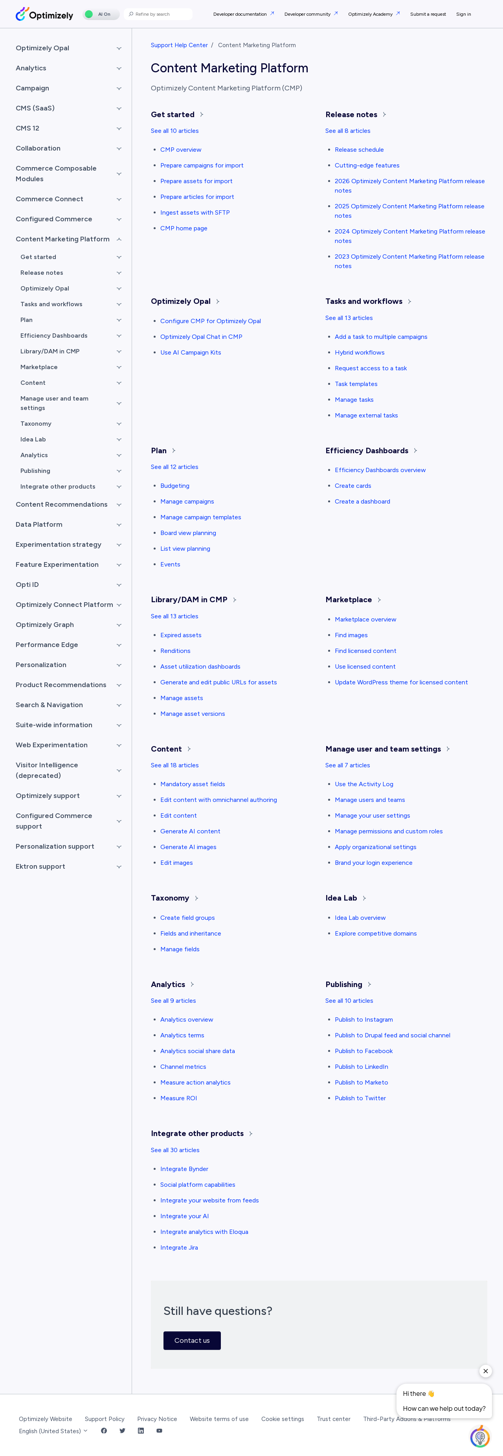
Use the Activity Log (364, 784)
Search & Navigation (49, 704)
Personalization (41, 664)
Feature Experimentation (57, 564)
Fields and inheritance (190, 933)
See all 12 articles (174, 467)
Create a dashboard (362, 501)
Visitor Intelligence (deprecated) (47, 770)
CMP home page (183, 228)
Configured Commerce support (54, 821)
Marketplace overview (366, 619)
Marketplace (353, 599)
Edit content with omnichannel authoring (218, 799)
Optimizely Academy (371, 14)
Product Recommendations (61, 684)
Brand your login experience (374, 862)
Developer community (308, 14)
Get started (177, 114)
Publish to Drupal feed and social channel (392, 1035)
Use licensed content (365, 666)
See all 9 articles (173, 1000)
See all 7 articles (347, 765)
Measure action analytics (195, 1082)
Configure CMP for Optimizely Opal (210, 321)
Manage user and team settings (387, 749)
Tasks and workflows (368, 301)
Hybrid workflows (360, 352)
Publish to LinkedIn (361, 1066)
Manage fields (180, 949)
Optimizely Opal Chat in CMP (201, 336)
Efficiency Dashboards (371, 450)
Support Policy (105, 1419)
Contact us (192, 1340)
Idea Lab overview (360, 917)
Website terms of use (219, 1419)
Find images (351, 635)
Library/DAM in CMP (193, 599)
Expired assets (181, 635)
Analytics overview (186, 1019)
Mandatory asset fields (192, 784)
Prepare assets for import (196, 181)
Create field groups (187, 917)
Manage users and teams (370, 799)
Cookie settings (282, 1419)
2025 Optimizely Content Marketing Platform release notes (410, 210)
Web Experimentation (52, 745)
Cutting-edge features (367, 165)
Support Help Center (179, 45)
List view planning (185, 548)
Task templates (356, 384)
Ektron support (40, 866)
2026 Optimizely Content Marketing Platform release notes (410, 185)
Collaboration (38, 148)
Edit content (178, 815)
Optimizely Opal (185, 301)
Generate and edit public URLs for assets (218, 682)
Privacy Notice (157, 1419)
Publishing (348, 984)
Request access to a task (371, 368)
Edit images (176, 862)
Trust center (334, 1419)
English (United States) (53, 1431)
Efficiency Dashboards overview (380, 470)
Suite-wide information (54, 725)
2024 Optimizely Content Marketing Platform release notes (410, 236)
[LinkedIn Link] (141, 1431)
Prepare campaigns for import (202, 165)
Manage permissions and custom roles (389, 831)
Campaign (32, 88)
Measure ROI (178, 1098)
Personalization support (55, 846)
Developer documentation (240, 14)
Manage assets (181, 698)
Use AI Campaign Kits (190, 352)
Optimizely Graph (45, 624)
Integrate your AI (184, 1216)
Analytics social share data (197, 1051)
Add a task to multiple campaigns (381, 336)
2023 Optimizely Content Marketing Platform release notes (410, 261)
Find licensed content (366, 650)
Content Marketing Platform (63, 239)
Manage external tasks (366, 415)
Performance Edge (47, 644)
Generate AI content (190, 831)
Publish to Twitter (360, 1098)
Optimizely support (48, 795)
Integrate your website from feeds (209, 1200)
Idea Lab (345, 898)
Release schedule (359, 149)
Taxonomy (174, 898)
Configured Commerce (54, 219)
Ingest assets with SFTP (195, 212)
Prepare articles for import (197, 196)
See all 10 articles (175, 130)
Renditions (175, 650)
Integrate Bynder (184, 1169)
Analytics (172, 984)
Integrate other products (201, 1133)
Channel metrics (183, 1066)
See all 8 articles (348, 130)
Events (170, 564)
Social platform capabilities (197, 1184)
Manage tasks (354, 399)
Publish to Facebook (364, 1051)
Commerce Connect (49, 199)
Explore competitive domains (376, 933)
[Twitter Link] (122, 1431)
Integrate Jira (179, 1247)
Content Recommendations (62, 504)
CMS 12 (27, 128)
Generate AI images (188, 847)
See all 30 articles (175, 1150)
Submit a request (428, 14)
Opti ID (27, 584)
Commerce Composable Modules (56, 173)
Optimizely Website (45, 1419)
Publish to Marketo (361, 1082)
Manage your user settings (372, 815)
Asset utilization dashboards (200, 666)
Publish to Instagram (364, 1019)
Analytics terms (182, 1035)
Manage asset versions (192, 713)
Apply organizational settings (376, 847)
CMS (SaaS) (35, 108)
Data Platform (39, 524)
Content (171, 749)
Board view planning (188, 533)
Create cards (353, 485)
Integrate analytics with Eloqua (204, 1231)
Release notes (355, 114)
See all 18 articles (175, 765)
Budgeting (174, 485)
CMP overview (181, 149)
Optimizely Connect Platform (64, 604)
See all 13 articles (349, 318)
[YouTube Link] (159, 1431)
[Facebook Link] (104, 1431)
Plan (163, 450)
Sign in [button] (463, 14)
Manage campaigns (187, 501)
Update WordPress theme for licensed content (401, 682)
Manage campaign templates (200, 517)
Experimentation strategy (58, 544)
